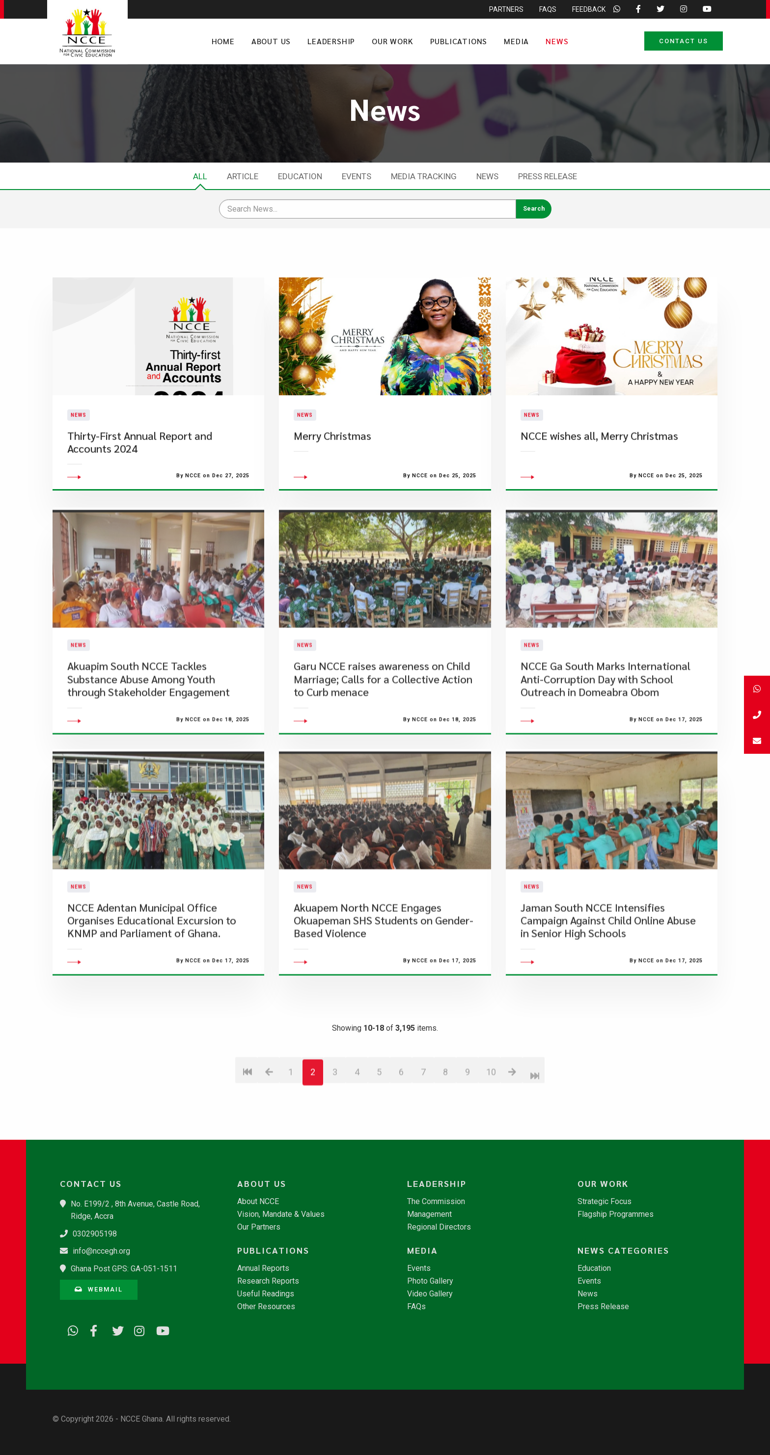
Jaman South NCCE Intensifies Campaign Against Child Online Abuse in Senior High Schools (608, 971)
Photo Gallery (430, 1281)
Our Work (392, 41)
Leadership (331, 41)
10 (491, 1123)
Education (300, 176)
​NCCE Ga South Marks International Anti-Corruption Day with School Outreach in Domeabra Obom (605, 730)
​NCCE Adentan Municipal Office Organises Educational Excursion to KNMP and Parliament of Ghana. (151, 971)
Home (223, 41)
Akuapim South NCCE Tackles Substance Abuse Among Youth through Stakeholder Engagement (148, 730)
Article (242, 176)
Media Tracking (424, 176)
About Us (271, 41)
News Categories (623, 1250)
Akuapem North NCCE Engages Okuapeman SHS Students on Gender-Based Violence (383, 971)
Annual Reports (263, 1268)
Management (429, 1214)
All (200, 176)
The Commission (436, 1202)
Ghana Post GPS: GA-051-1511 (124, 1268)
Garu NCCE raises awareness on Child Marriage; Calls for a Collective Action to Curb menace (383, 730)
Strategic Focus (605, 1202)
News (557, 41)
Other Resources (266, 1307)
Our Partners (258, 1227)
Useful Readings (265, 1294)
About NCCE (258, 1202)
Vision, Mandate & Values (281, 1214)
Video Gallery (430, 1294)
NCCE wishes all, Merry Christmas (599, 460)
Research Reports (268, 1281)
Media (516, 41)
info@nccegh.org (101, 1251)
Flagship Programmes (616, 1214)
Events (356, 176)
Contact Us (683, 41)
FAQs (416, 1307)
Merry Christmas (332, 460)
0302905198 (95, 1233)
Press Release (547, 176)
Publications (459, 41)
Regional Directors (439, 1227)
